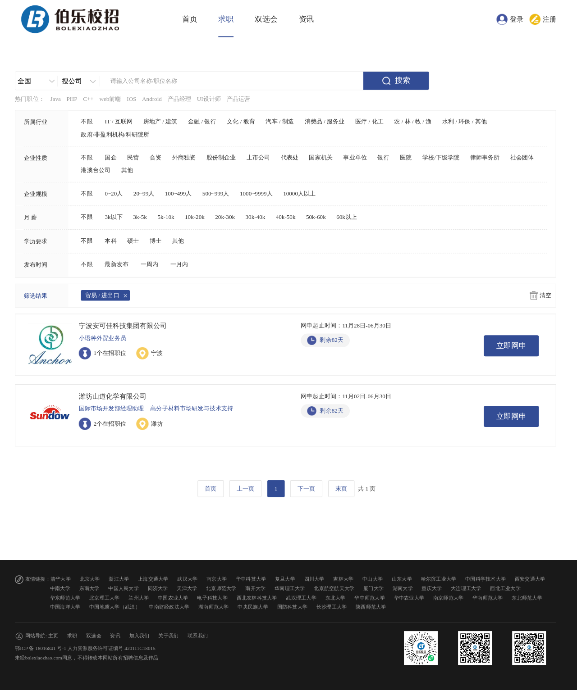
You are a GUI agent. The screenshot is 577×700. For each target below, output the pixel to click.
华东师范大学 (65, 597)
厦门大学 (373, 588)
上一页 (245, 488)
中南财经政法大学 (169, 607)
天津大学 (187, 588)
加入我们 (139, 636)
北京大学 (90, 579)
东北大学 (335, 597)
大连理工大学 (466, 588)
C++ (88, 99)
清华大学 (60, 579)
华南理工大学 (290, 588)
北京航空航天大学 (334, 588)
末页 (341, 488)
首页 (189, 19)
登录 (516, 19)
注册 (549, 19)
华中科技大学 (251, 579)
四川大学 (314, 579)
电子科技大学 (212, 597)
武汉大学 (187, 579)
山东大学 (402, 579)
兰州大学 (138, 597)
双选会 (266, 19)
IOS (131, 99)
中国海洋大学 (65, 607)
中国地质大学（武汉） (114, 607)
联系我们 (198, 636)
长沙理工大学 (331, 607)
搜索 (402, 80)
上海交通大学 (153, 579)
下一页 (306, 488)
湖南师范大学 (213, 607)
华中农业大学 (409, 597)
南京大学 (216, 579)
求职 (226, 19)
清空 (545, 295)
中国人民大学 (123, 588)
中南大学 (60, 588)
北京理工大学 (104, 597)
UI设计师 (209, 99)
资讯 (306, 19)
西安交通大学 (530, 579)
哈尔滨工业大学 (439, 579)
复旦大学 (285, 579)
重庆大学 (431, 588)
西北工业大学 (505, 588)
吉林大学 (343, 579)
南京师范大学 (448, 597)
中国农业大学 (173, 597)
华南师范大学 (487, 597)
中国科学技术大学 (485, 579)
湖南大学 (403, 588)
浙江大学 (119, 579)
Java (55, 99)
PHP (71, 99)
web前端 (110, 99)
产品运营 (239, 99)
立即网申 (511, 345)
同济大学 (158, 588)
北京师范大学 (221, 588)
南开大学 (255, 588)
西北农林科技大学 (257, 597)
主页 (53, 636)
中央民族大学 (253, 607)
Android (152, 99)
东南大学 (89, 588)
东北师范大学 (527, 597)
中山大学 (372, 579)
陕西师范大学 (371, 607)
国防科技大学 (292, 607)
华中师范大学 (369, 597)
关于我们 (168, 636)
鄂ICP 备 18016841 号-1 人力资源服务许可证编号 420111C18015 (85, 648)
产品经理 (180, 99)
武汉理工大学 (301, 597)
